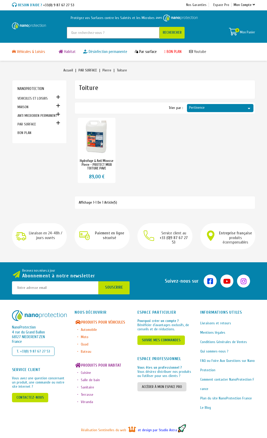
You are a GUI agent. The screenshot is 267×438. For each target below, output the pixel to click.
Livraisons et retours (215, 323)
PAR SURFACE (26, 124)
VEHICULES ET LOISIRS (32, 98)
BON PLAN (24, 133)
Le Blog (205, 407)
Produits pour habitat (98, 365)
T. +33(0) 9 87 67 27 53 (33, 351)
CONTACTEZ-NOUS (30, 397)
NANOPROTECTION (30, 89)
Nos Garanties (196, 5)
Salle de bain (90, 380)
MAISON (22, 107)
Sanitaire (87, 387)
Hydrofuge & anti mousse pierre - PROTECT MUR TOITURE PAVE (96, 164)
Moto (84, 337)
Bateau (86, 351)
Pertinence (220, 108)
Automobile (89, 329)
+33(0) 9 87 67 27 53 (43, 5)
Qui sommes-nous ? (214, 351)
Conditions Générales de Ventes (223, 342)
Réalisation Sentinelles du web (109, 430)
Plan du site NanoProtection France (226, 398)
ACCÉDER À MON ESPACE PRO (162, 387)
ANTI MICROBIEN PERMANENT (37, 115)
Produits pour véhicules (100, 322)
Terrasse (87, 394)
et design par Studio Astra (162, 430)
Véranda (87, 402)
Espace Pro (221, 5)
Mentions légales (212, 332)
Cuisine (86, 372)
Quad (84, 344)
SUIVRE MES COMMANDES (161, 340)
